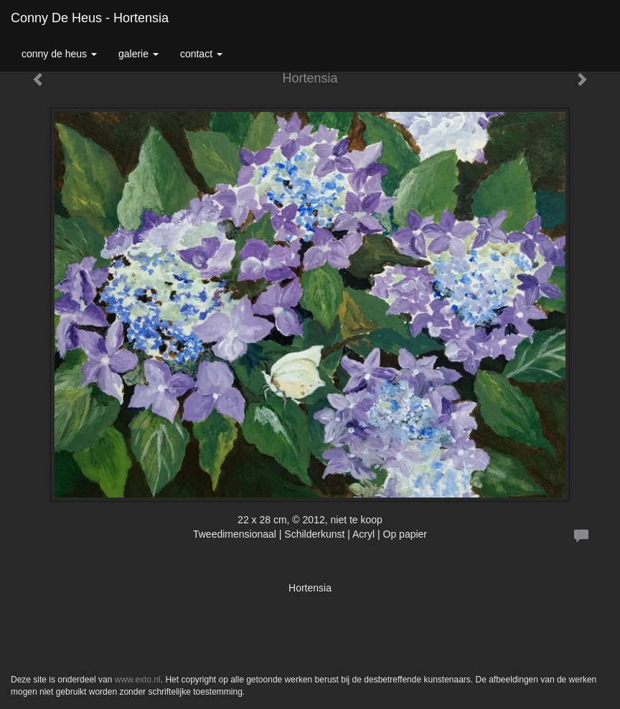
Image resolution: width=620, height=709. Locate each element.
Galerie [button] (138, 54)
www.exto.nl (138, 680)
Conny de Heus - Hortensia (90, 18)
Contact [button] (201, 54)
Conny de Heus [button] (59, 54)
